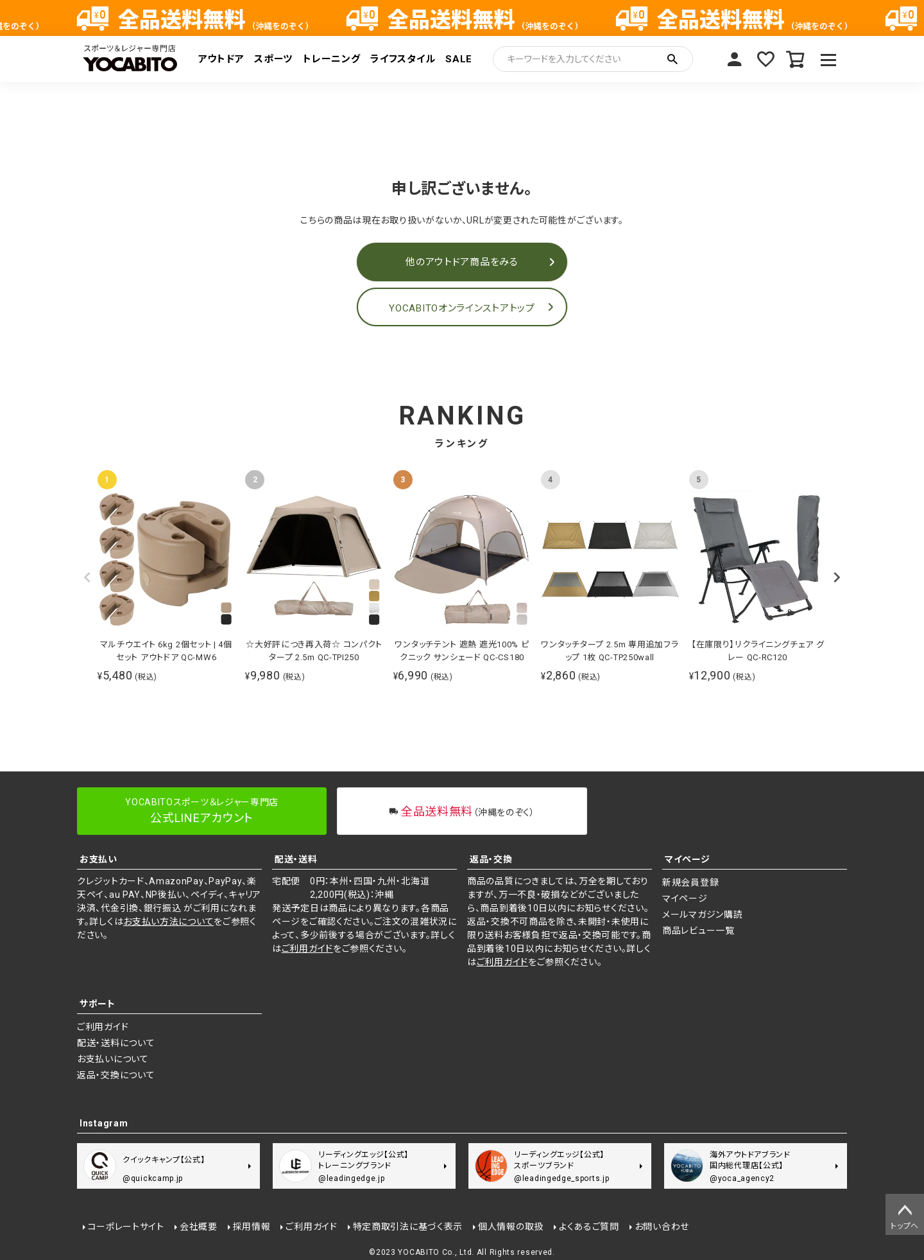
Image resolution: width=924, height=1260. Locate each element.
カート (795, 59)
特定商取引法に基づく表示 (407, 1226)
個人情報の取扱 (510, 1226)
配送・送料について (116, 1043)
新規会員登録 (690, 882)
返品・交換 (491, 859)
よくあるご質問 (588, 1226)
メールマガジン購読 (702, 914)
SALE (458, 59)
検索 (672, 59)
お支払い (98, 859)
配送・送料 (296, 859)
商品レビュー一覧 (698, 930)
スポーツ (273, 59)
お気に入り (764, 59)
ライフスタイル (402, 59)
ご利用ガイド (307, 948)
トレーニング (331, 59)
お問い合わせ (661, 1226)
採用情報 (251, 1226)
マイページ (734, 59)
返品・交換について (116, 1075)
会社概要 (198, 1226)
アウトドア (221, 59)
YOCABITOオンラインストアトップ (462, 308)
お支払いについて (113, 1059)
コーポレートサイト (125, 1226)
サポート (98, 1004)
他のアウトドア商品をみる (462, 262)
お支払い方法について (168, 921)
